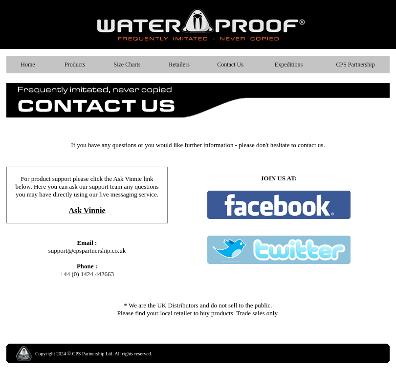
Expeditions (289, 64)
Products (75, 64)
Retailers (179, 64)
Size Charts (127, 64)
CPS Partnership (355, 64)
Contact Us (230, 64)
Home (28, 64)
